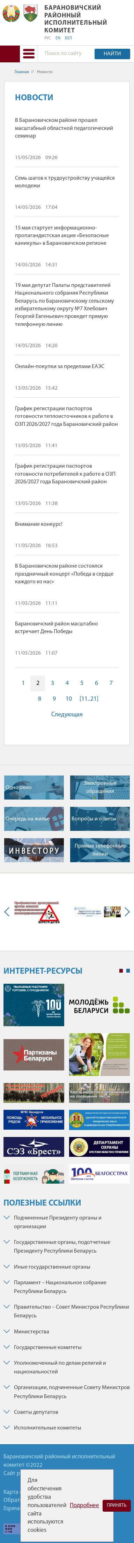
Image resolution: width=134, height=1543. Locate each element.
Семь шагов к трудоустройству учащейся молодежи (65, 182)
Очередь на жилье (28, 819)
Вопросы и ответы (94, 819)
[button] (28, 54)
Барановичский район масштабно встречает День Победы (56, 627)
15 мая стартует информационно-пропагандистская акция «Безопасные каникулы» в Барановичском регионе (62, 236)
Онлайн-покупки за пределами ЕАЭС (59, 366)
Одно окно (19, 787)
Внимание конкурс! (38, 524)
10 (69, 699)
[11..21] (89, 699)
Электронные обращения (100, 787)
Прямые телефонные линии (100, 850)
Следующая (67, 714)
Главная (22, 72)
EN (57, 38)
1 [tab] (121, 971)
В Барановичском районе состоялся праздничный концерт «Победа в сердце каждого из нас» (64, 574)
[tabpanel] (66, 1087)
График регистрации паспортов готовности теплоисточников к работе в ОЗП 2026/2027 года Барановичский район (66, 416)
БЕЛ (68, 38)
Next (125, 911)
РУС (47, 38)
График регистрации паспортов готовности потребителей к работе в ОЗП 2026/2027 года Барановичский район (65, 474)
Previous (8, 911)
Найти (112, 54)
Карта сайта (18, 1492)
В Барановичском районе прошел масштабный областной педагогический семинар (64, 128)
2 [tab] (128, 971)
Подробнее (84, 1506)
